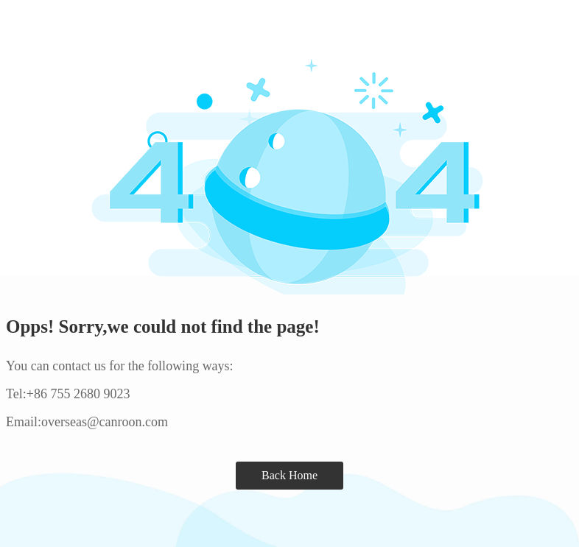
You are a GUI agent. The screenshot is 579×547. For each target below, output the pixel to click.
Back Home (289, 475)
